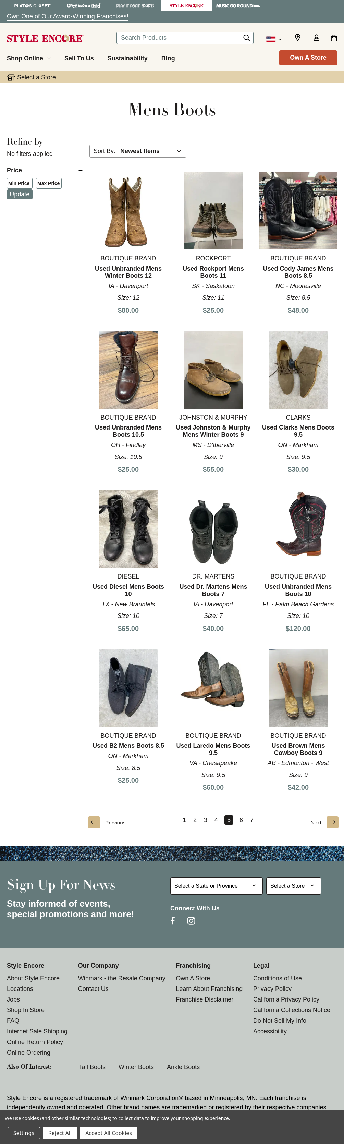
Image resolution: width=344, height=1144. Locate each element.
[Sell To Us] (79, 57)
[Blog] (168, 57)
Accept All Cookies (108, 1133)
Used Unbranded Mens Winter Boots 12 (128, 272)
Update (19, 194)
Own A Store (308, 57)
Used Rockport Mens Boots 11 (213, 272)
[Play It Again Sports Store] (135, 5)
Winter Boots (136, 1067)
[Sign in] (316, 38)
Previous (108, 822)
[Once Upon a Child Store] (84, 5)
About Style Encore (33, 978)
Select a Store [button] (36, 77)
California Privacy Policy (286, 999)
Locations (20, 988)
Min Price (17, 184)
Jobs (13, 999)
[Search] (246, 40)
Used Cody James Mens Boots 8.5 (298, 272)
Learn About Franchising (209, 988)
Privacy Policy (272, 988)
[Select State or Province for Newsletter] (216, 886)
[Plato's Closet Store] (32, 5)
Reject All (60, 1133)
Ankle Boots (183, 1067)
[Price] (45, 170)
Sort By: (104, 151)
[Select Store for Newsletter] (293, 886)
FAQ (13, 1020)
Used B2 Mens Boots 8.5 (128, 745)
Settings (23, 1133)
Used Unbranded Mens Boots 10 (298, 590)
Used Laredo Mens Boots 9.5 (213, 749)
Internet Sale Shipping (37, 1031)
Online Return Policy (35, 1042)
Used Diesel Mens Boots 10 (128, 590)
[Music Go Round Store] (238, 5)
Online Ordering (28, 1052)
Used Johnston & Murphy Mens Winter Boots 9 (213, 431)
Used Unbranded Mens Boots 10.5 (128, 431)
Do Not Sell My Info (279, 1020)
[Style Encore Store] (186, 5)
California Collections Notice (291, 1010)
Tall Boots (92, 1067)
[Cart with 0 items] (334, 38)
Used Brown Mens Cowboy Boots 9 (298, 749)
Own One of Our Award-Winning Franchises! (67, 16)
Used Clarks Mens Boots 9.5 (298, 431)
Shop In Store (26, 1010)
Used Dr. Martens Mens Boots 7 (213, 590)
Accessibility (270, 1031)
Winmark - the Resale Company (121, 978)
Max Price (47, 184)
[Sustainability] (128, 57)
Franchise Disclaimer (204, 999)
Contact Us (93, 988)
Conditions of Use (277, 978)
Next (323, 822)
